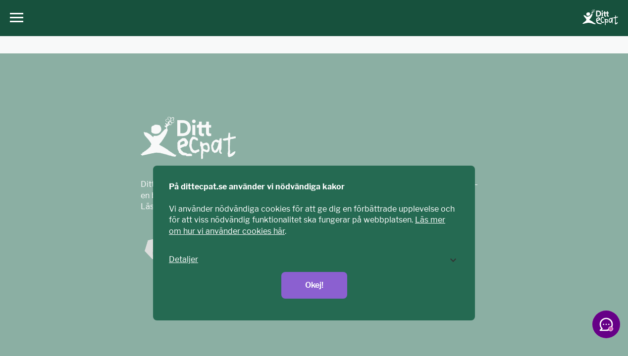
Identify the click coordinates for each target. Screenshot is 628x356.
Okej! (314, 285)
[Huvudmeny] (14, 18)
